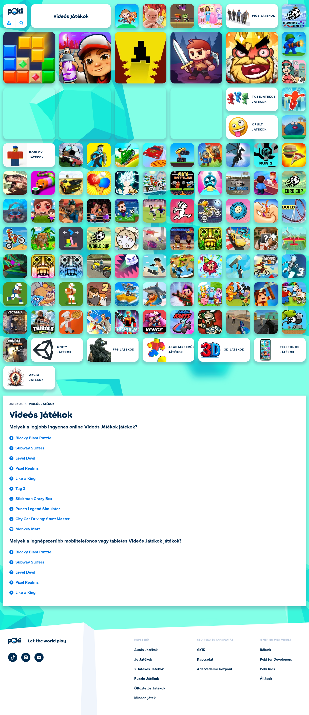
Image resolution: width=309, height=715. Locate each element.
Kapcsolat (205, 659)
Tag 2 (20, 489)
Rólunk (265, 650)
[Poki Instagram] (25, 657)
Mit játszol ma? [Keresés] (21, 23)
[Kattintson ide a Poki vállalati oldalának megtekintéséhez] (37, 641)
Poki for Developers (276, 659)
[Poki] (15, 11)
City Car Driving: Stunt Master (42, 519)
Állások (266, 679)
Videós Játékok (41, 404)
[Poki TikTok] (12, 657)
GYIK (201, 650)
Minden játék (145, 698)
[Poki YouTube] (39, 657)
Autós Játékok (146, 650)
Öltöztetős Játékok (149, 688)
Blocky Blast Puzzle (33, 438)
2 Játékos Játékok (149, 669)
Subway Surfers (29, 448)
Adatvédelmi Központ (214, 669)
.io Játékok (143, 659)
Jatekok (16, 404)
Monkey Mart (27, 529)
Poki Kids (267, 669)
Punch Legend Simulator (37, 509)
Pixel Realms (27, 468)
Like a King (25, 478)
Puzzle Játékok (146, 679)
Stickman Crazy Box (33, 499)
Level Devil (25, 458)
